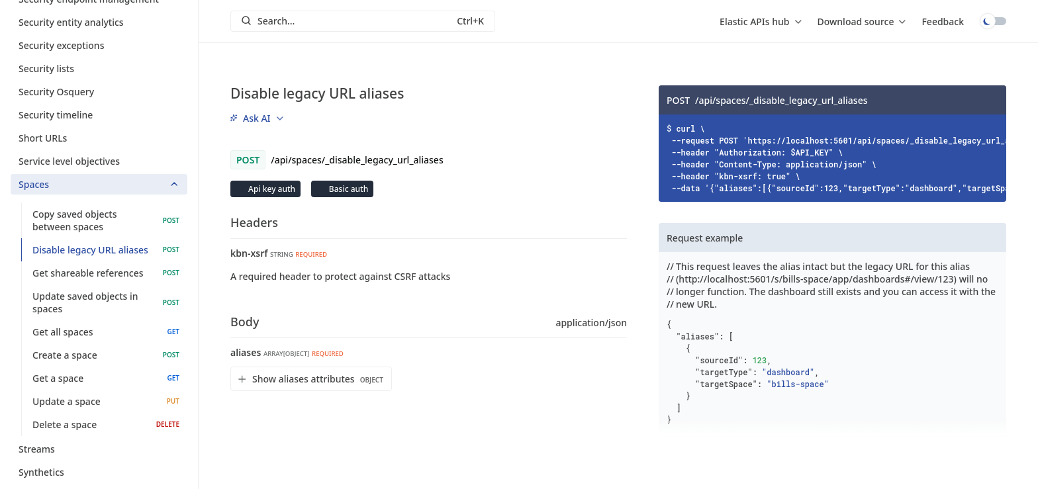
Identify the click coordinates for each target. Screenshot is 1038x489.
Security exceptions (99, 45)
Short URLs (99, 138)
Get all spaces (105, 332)
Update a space (105, 401)
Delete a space (105, 424)
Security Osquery (99, 91)
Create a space (105, 355)
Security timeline (99, 115)
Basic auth (347, 189)
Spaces (99, 184)
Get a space (105, 378)
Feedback (942, 21)
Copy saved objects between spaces (105, 220)
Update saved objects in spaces (105, 302)
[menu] (760, 21)
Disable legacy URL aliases (105, 250)
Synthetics (99, 472)
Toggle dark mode (993, 21)
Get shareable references (105, 273)
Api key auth (270, 189)
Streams (99, 449)
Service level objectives (99, 161)
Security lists (99, 68)
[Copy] (991, 100)
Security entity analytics (99, 22)
